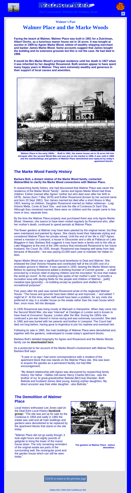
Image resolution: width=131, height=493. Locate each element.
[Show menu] (123, 14)
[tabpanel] (68, 12)
